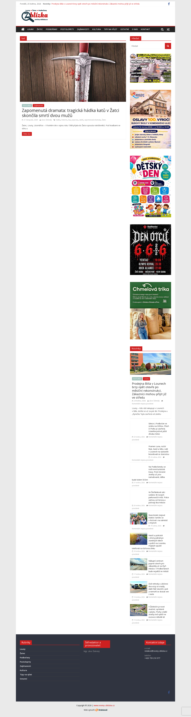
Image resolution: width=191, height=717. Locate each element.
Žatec (40, 29)
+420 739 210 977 (152, 658)
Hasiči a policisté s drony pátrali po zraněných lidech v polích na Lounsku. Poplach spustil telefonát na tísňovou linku (149, 542)
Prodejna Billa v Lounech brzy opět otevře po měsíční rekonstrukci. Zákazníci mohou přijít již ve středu (95, 4)
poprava (75, 120)
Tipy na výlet (110, 29)
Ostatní (124, 29)
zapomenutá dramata (92, 120)
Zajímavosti (83, 29)
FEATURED (27, 105)
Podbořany (51, 29)
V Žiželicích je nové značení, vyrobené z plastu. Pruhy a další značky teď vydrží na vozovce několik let (158, 611)
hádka (58, 120)
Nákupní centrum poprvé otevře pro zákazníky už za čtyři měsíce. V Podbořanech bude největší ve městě (159, 566)
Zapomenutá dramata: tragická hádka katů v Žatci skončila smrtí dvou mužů (70, 112)
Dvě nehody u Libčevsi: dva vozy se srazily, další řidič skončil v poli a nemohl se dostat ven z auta (159, 589)
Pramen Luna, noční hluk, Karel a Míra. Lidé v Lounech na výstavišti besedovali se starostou (159, 450)
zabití (81, 120)
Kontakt (145, 29)
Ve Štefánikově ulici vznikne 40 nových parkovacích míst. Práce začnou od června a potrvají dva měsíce (159, 497)
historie (64, 120)
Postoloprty (67, 29)
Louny (30, 29)
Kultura (96, 29)
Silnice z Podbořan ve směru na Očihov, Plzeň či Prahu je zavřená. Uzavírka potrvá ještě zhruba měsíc (159, 428)
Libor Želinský (46, 120)
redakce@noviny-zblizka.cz (156, 651)
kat (69, 120)
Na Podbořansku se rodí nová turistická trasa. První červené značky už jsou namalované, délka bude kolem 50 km (149, 473)
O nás (135, 29)
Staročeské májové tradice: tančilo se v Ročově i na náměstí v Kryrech (158, 519)
